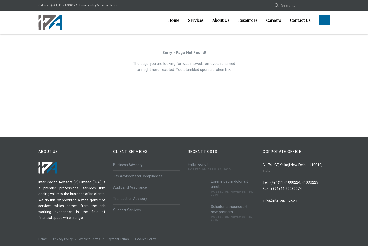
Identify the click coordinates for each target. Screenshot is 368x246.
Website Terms (89, 239)
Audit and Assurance (130, 187)
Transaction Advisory (130, 198)
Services (195, 20)
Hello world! (198, 164)
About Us (220, 20)
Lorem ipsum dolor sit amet (229, 184)
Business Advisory (128, 165)
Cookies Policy (145, 239)
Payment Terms (118, 239)
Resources (247, 20)
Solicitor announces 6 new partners (229, 209)
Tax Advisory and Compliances (138, 176)
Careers (273, 20)
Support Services (127, 210)
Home (173, 20)
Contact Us (300, 20)
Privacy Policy (63, 239)
